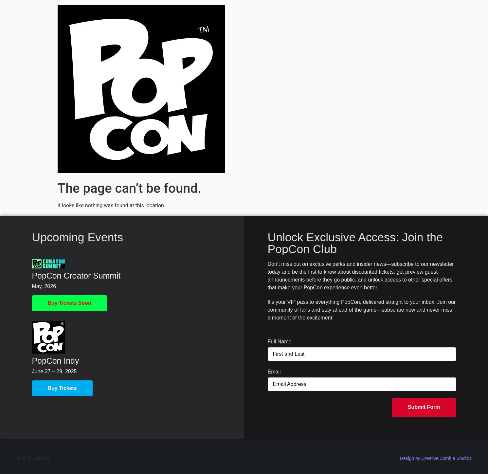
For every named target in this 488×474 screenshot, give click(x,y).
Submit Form (424, 407)
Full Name (280, 341)
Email (274, 371)
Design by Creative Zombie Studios (436, 458)
